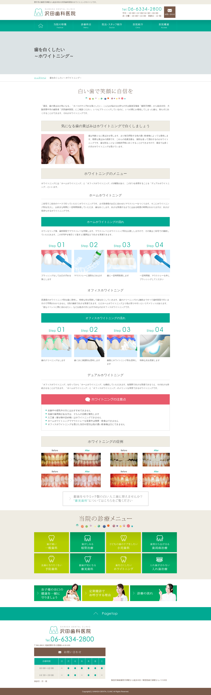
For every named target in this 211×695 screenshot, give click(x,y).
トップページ (40, 78)
